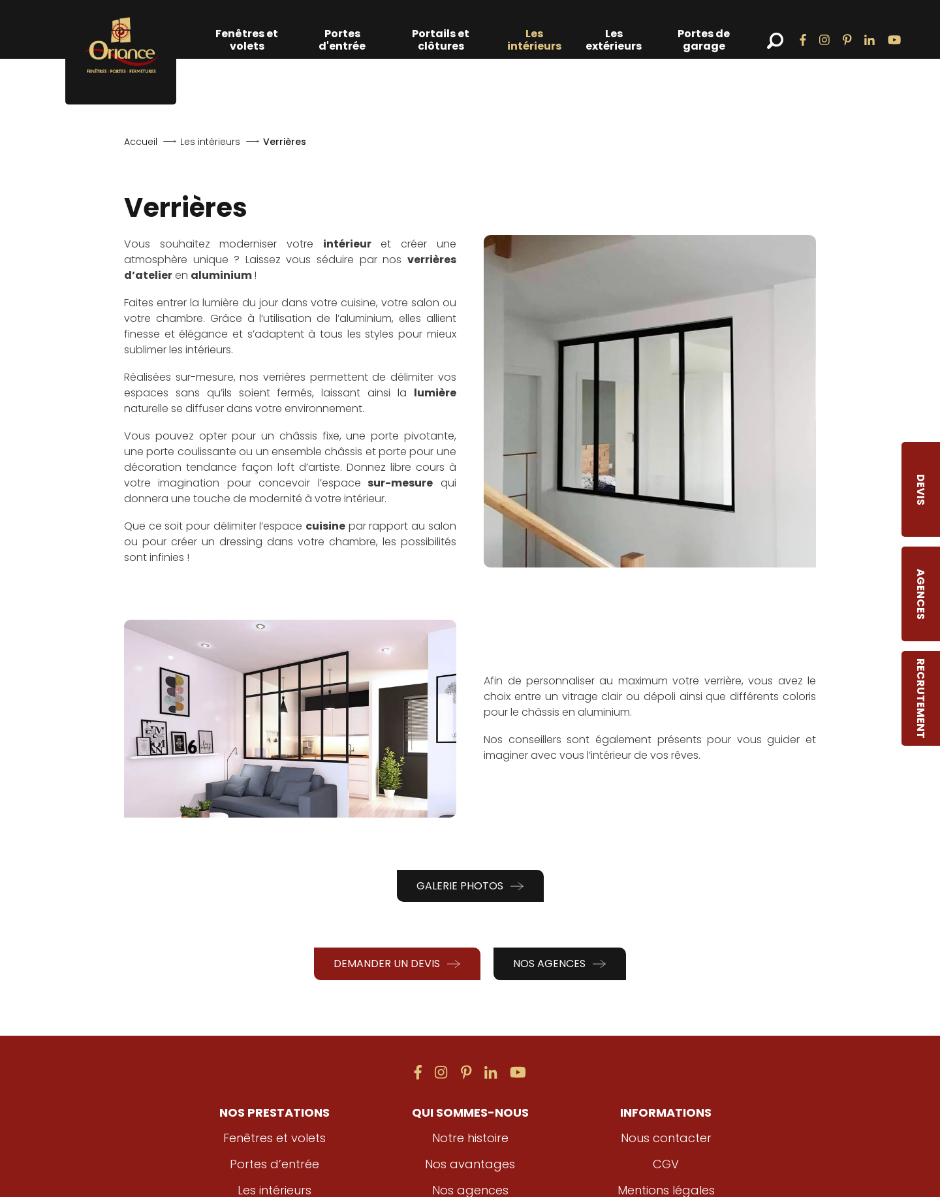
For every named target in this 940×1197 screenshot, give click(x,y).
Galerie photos (470, 885)
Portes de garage (704, 40)
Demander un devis (397, 963)
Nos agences (559, 963)
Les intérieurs (534, 40)
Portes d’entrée (274, 1164)
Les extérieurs (614, 40)
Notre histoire (470, 1138)
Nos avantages (470, 1164)
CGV (666, 1164)
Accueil (140, 141)
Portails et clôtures (440, 40)
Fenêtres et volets (246, 40)
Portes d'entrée (342, 40)
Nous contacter (666, 1138)
